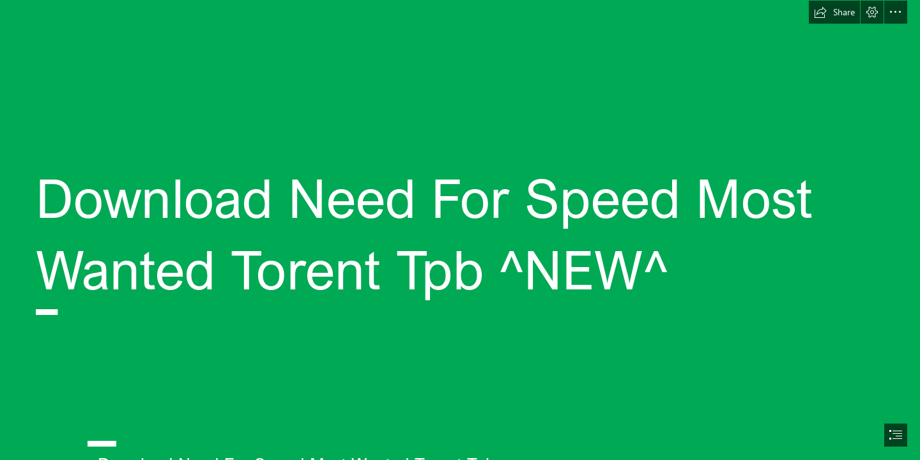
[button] (834, 12)
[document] (460, 230)
